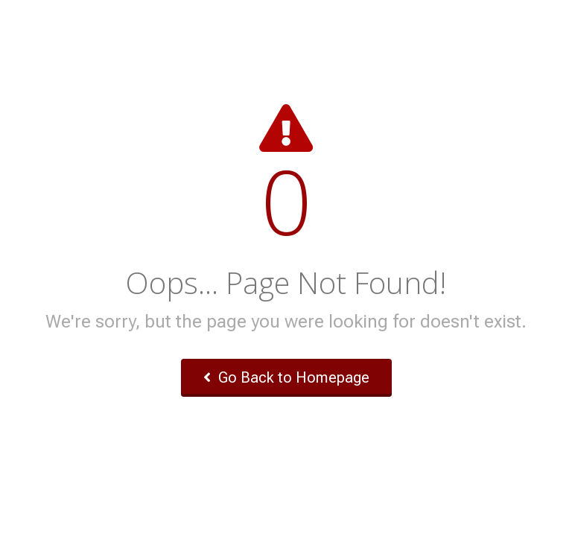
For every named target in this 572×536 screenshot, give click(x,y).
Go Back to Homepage (286, 377)
